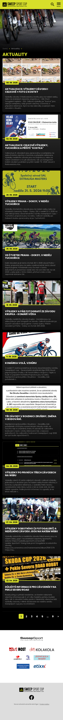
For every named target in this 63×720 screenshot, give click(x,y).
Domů (5, 48)
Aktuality (15, 48)
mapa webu (44, 704)
